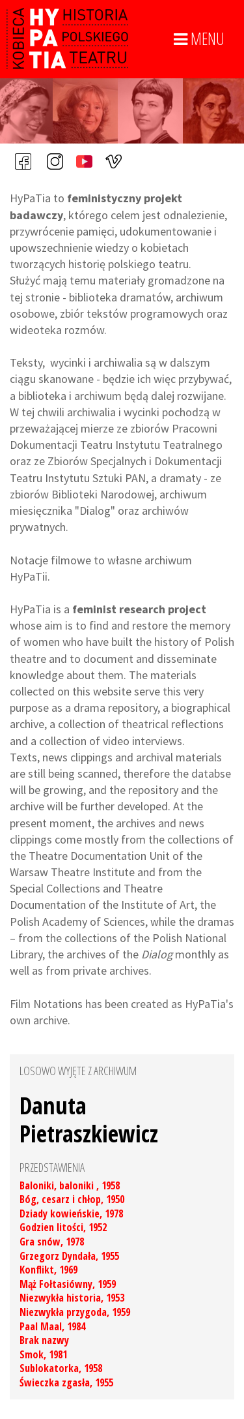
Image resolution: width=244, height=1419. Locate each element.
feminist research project (139, 609)
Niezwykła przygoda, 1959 (75, 1312)
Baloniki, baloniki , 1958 (70, 1185)
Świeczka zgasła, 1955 (66, 1382)
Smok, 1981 (43, 1354)
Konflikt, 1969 (48, 1269)
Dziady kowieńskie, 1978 (71, 1213)
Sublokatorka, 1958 (61, 1368)
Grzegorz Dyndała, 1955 (69, 1256)
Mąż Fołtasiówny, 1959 (68, 1284)
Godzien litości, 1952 (63, 1227)
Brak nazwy (44, 1340)
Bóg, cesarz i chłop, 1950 (72, 1199)
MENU (199, 39)
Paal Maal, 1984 (52, 1326)
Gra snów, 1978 (52, 1241)
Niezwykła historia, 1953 (72, 1297)
